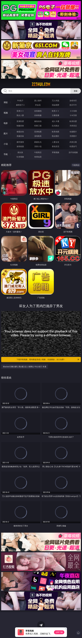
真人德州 (38, 100)
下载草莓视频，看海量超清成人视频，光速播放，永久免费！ (48, 359)
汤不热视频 (73, 152)
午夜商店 (38, 152)
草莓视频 (55, 152)
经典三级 (38, 125)
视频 (6, 112)
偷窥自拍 (20, 131)
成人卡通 (55, 121)
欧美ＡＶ (55, 111)
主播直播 (55, 115)
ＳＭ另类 (73, 115)
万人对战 (55, 100)
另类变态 (73, 125)
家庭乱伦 (38, 142)
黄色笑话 (55, 146)
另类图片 (73, 136)
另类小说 (38, 146)
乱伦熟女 (55, 125)
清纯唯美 (38, 136)
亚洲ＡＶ (20, 111)
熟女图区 (55, 136)
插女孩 (20, 152)
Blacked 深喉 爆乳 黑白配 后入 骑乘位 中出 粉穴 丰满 (24, 366)
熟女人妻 (20, 115)
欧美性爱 (73, 121)
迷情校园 (20, 146)
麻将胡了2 (20, 105)
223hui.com (41, 84)
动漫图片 (73, 131)
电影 (6, 123)
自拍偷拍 (38, 111)
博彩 (6, 102)
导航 (6, 154)
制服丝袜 (20, 125)
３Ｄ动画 (73, 111)
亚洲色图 (38, 131)
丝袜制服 (38, 115)
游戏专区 (73, 100)
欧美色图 (55, 131)
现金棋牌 (55, 105)
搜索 (75, 91)
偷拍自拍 (38, 121)
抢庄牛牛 (73, 105)
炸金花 (38, 105)
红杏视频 (20, 157)
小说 (6, 143)
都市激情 (20, 142)
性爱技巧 (73, 146)
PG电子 (20, 100)
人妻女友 (55, 142)
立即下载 (59, 632)
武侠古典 (73, 142)
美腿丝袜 (20, 136)
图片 (6, 133)
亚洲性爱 (20, 121)
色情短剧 (38, 157)
